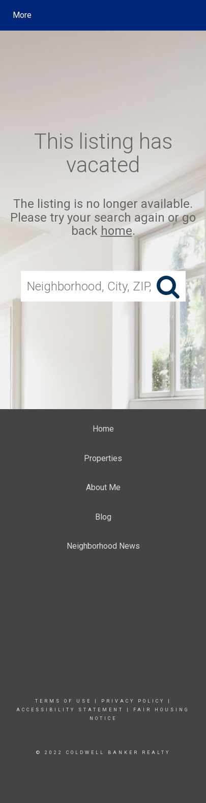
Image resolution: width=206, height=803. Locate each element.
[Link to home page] (104, 15)
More (22, 15)
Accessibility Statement (70, 709)
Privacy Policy (133, 701)
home (116, 231)
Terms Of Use (63, 701)
